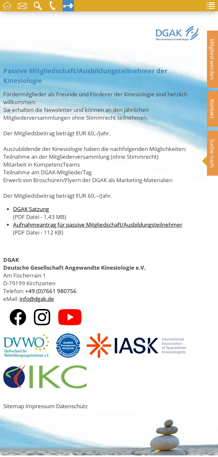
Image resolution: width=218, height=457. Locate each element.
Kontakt (212, 109)
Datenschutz (72, 406)
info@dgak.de (37, 298)
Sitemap (13, 406)
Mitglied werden (212, 59)
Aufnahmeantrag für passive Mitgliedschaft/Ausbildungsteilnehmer (97, 224)
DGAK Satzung (31, 209)
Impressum (40, 406)
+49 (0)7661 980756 (51, 291)
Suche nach (212, 153)
